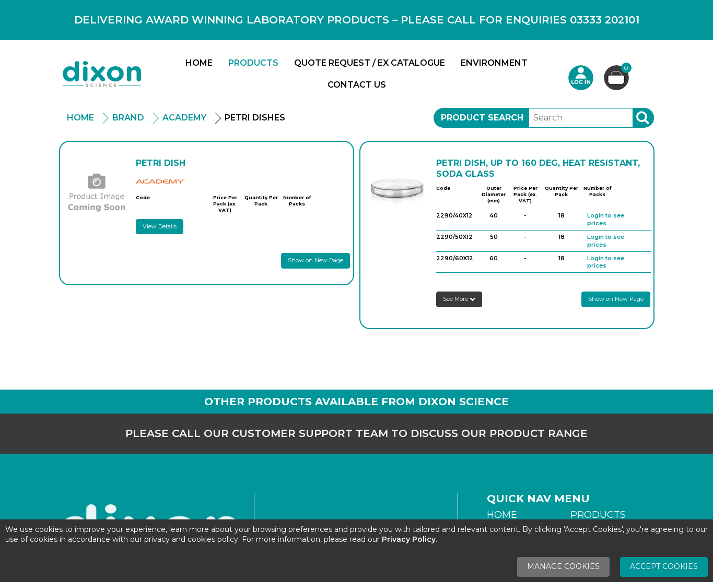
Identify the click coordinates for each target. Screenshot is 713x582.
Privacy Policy (409, 539)
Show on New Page (315, 260)
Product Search (482, 118)
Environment (494, 63)
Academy (184, 118)
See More (459, 298)
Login (580, 77)
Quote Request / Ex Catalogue (369, 63)
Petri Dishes (255, 118)
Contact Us (357, 85)
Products (253, 63)
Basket (625, 69)
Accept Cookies (664, 566)
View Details (160, 226)
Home (199, 63)
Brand (128, 118)
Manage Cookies (563, 566)
